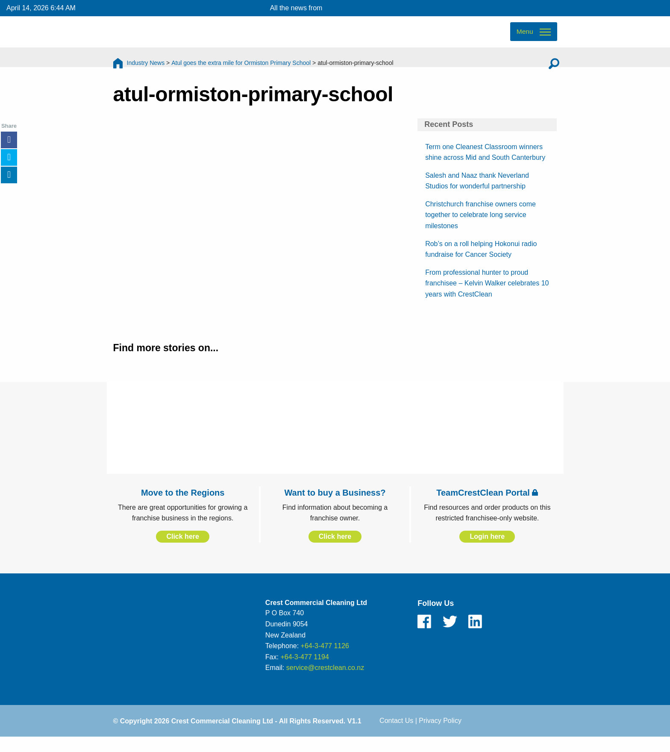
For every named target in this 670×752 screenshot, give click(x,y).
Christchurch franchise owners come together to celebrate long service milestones (480, 228)
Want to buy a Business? (334, 506)
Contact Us (396, 734)
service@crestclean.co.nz (325, 681)
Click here (182, 550)
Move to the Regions (183, 506)
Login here (487, 550)
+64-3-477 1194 (304, 670)
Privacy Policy (440, 734)
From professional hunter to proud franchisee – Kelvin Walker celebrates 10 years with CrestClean (487, 296)
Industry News (146, 70)
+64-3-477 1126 (325, 660)
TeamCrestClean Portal (487, 506)
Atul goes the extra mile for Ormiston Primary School (241, 70)
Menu (524, 38)
